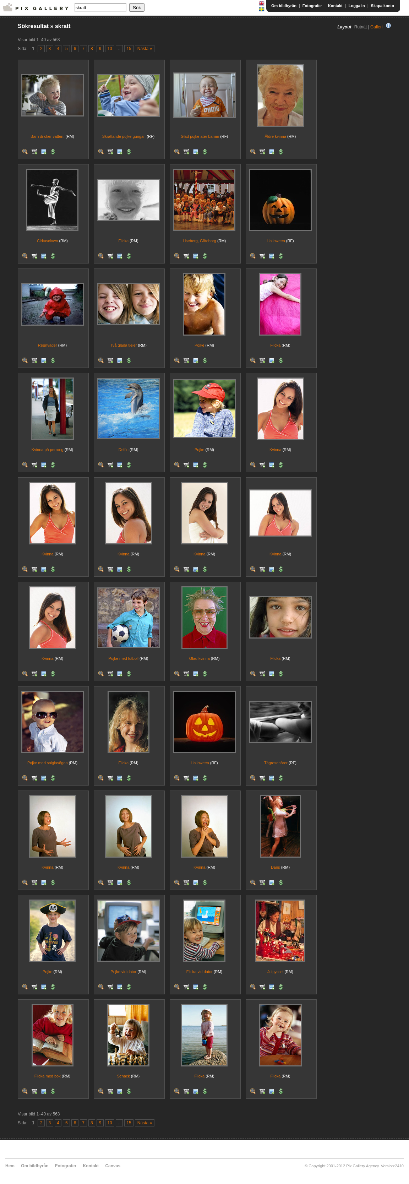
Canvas (112, 1165)
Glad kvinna (199, 658)
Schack (123, 1076)
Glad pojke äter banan (200, 136)
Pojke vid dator (123, 972)
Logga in (357, 6)
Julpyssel (275, 972)
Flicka (123, 241)
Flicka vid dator (199, 972)
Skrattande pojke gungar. (124, 136)
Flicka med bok (47, 1076)
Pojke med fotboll (123, 658)
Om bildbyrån (283, 6)
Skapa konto (382, 6)
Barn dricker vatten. (47, 136)
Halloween (276, 241)
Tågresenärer (276, 763)
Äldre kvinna (275, 136)
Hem (10, 1165)
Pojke (199, 345)
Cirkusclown (47, 241)
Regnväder (47, 345)
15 (128, 48)
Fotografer (312, 6)
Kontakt (335, 6)
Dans (275, 867)
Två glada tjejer (123, 345)
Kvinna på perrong (48, 449)
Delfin (124, 449)
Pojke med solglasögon (47, 763)
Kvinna (275, 449)
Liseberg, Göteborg (199, 241)
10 (109, 48)
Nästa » (144, 48)
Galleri (376, 27)
